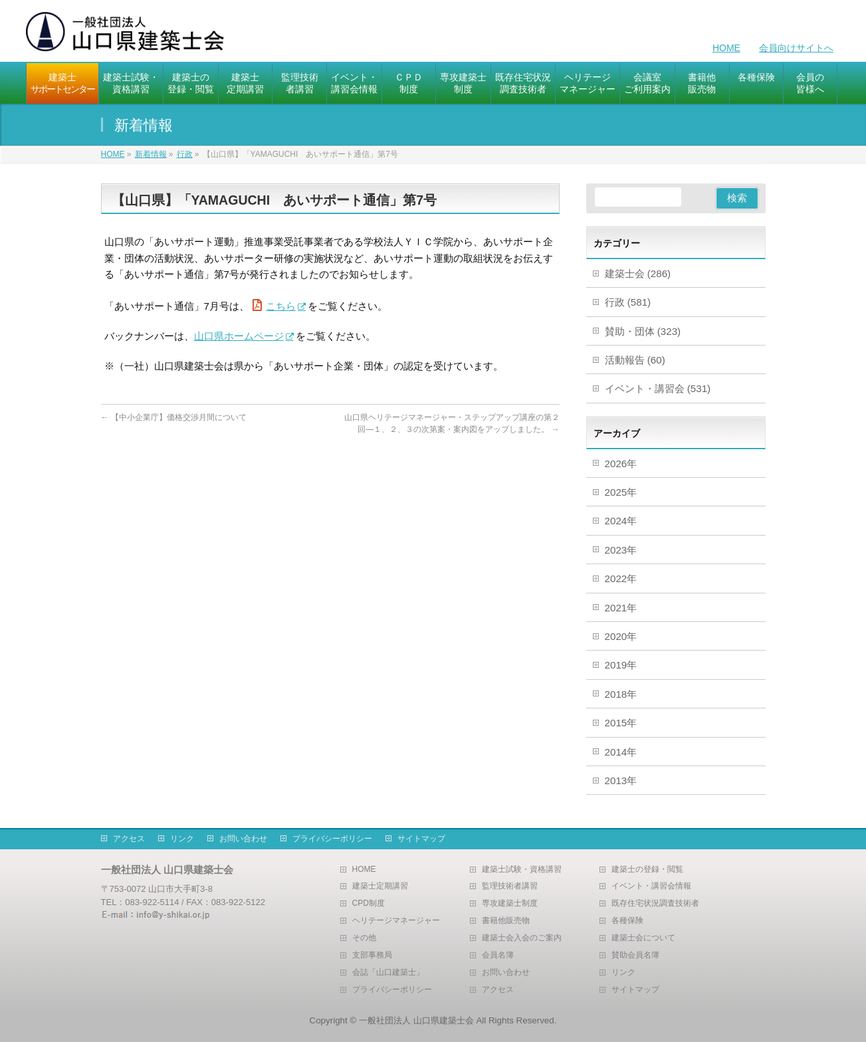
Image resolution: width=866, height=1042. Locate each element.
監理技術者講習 (510, 886)
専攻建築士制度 (510, 903)
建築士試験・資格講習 (522, 869)
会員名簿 (498, 955)
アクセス (129, 838)
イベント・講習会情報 (651, 886)
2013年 (621, 780)
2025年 (621, 492)
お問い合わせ (243, 838)
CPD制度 (368, 903)
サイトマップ (421, 838)
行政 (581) (628, 302)
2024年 (621, 520)
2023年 (621, 550)
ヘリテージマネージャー (396, 920)
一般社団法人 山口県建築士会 (416, 1020)
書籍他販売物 (506, 920)
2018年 (621, 694)
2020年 (621, 636)
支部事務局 (372, 955)
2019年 (621, 665)
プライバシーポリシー (332, 838)
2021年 (621, 607)
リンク (182, 838)
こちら (281, 306)
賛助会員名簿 (635, 955)
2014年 (621, 752)
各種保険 (627, 920)
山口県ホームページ (239, 336)
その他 (364, 938)
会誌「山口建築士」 (388, 972)
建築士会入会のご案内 (522, 938)
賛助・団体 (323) (643, 331)
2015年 (621, 722)
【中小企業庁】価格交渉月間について (174, 417)
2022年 (621, 578)
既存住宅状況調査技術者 (655, 903)
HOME (726, 48)
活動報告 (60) (635, 359)
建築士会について (643, 938)
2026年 (621, 463)
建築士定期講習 (380, 886)
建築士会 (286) (638, 273)
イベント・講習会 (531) (658, 388)
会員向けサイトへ (796, 48)
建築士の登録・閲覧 (647, 869)
